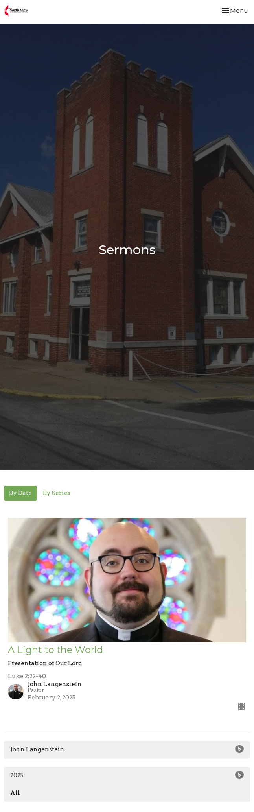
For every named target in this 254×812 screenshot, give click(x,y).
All (15, 792)
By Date (20, 492)
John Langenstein (127, 749)
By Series (56, 492)
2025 (127, 775)
